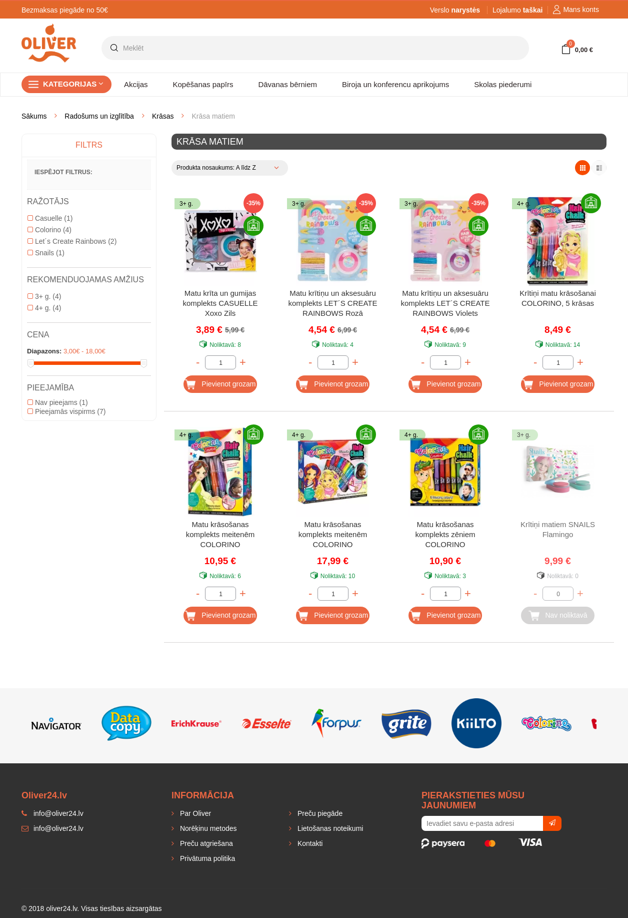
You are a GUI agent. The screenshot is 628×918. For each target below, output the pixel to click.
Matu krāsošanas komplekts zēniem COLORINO (445, 534)
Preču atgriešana (205, 843)
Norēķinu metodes (207, 828)
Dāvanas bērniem (287, 84)
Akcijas (136, 84)
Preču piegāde (319, 813)
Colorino (50, 230)
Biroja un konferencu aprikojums (395, 84)
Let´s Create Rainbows (72, 241)
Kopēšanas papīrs (203, 84)
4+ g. (44, 308)
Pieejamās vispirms (67, 411)
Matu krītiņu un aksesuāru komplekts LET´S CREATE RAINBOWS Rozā (332, 303)
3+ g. (44, 296)
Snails (46, 253)
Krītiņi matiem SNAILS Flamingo (557, 529)
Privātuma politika (206, 858)
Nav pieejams (58, 402)
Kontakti (309, 843)
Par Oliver (194, 813)
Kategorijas (73, 84)
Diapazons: (44, 351)
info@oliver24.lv (53, 828)
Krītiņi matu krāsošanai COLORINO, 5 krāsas (558, 298)
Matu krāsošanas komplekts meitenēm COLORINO (220, 534)
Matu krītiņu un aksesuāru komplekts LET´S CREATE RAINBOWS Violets (445, 303)
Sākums (34, 116)
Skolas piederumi (503, 84)
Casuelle (50, 218)
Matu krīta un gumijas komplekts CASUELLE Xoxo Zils (220, 303)
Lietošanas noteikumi (329, 828)
